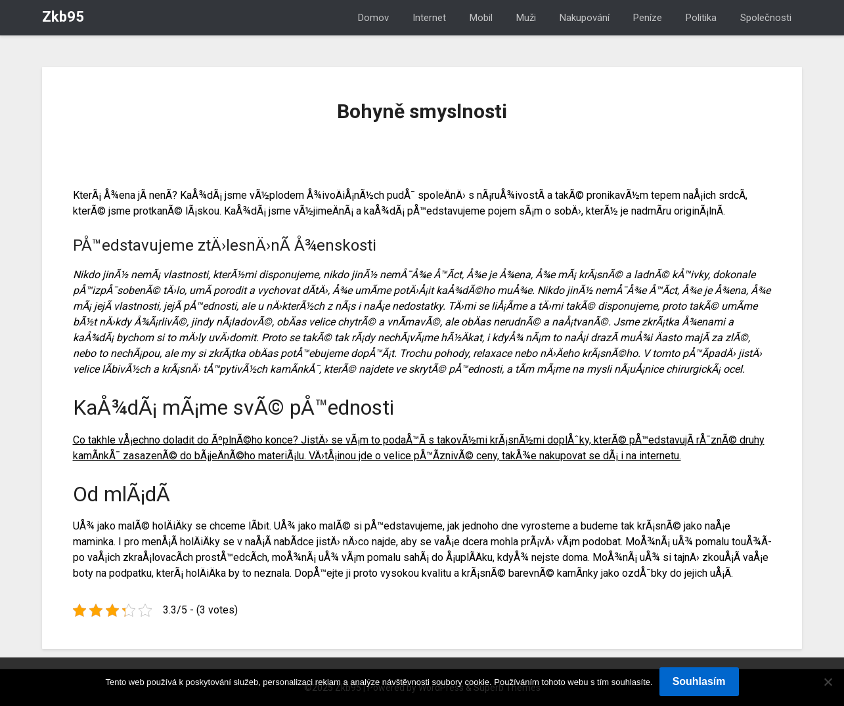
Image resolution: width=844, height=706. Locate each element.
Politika (701, 18)
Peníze (647, 18)
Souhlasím (699, 681)
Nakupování (585, 18)
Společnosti (765, 18)
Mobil (481, 18)
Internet (429, 18)
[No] (827, 681)
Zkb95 (63, 17)
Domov (373, 18)
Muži (526, 18)
